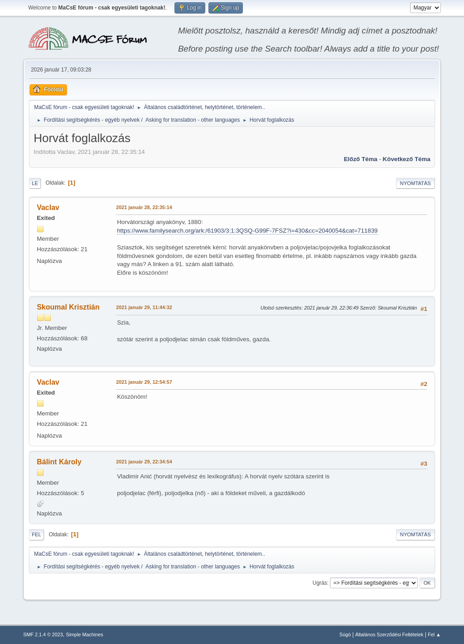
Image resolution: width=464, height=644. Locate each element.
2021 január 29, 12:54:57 (144, 382)
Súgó (345, 634)
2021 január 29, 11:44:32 (144, 307)
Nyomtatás (415, 183)
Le (35, 183)
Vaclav (48, 207)
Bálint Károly (59, 462)
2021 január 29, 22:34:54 (144, 461)
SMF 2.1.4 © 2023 (43, 634)
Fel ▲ (434, 634)
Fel (36, 534)
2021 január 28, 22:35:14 (144, 207)
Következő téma (406, 159)
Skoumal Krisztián (68, 307)
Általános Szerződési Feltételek (389, 634)
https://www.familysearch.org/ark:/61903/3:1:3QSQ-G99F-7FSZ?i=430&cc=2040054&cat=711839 (247, 230)
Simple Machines (84, 634)
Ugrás (320, 583)
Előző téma (360, 159)
